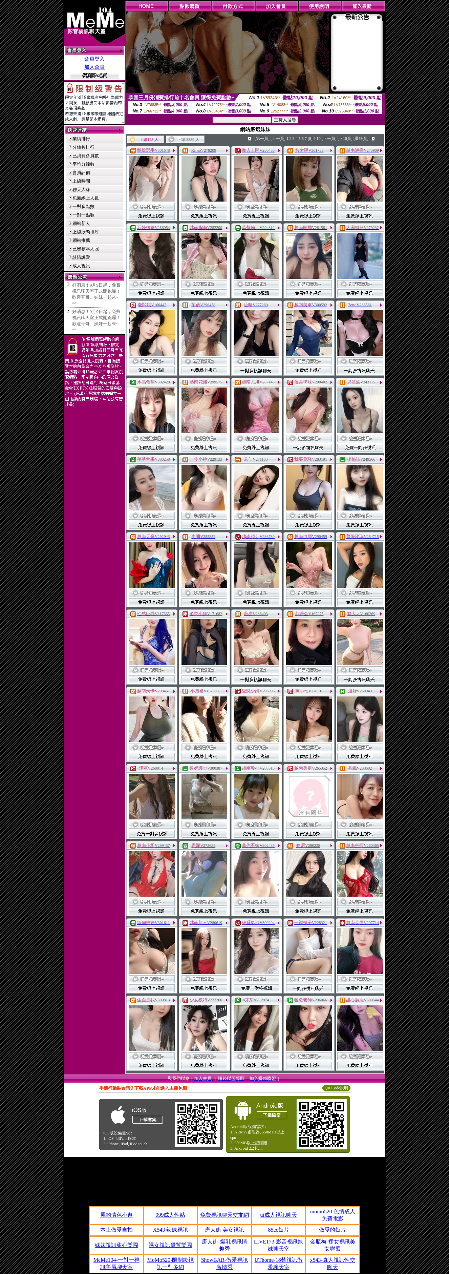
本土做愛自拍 (116, 1230)
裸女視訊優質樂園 (170, 1245)
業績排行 (81, 138)
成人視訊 (81, 265)
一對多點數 (83, 206)
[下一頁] (329, 138)
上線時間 (81, 181)
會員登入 (94, 59)
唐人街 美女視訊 (224, 1230)
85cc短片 (278, 1230)
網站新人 (81, 223)
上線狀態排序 (85, 231)
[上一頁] (278, 138)
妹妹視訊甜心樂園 (116, 1245)
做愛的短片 (332, 1230)
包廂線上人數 (85, 198)
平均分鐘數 (83, 164)
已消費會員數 (85, 155)
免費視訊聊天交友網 (224, 1215)
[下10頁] (345, 138)
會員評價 (81, 172)
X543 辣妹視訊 (170, 1230)
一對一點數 (83, 214)
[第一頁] (262, 138)
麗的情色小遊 (116, 1215)
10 (319, 138)
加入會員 (94, 67)
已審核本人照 (85, 248)
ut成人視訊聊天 (278, 1215)
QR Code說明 (336, 1088)
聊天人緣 (81, 189)
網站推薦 (81, 240)
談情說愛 (81, 257)
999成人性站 (170, 1215)
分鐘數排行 (83, 147)
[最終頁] (361, 138)
